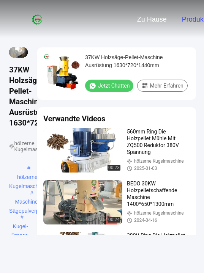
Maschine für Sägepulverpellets (30, 202)
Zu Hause (152, 19)
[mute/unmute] (19, 48)
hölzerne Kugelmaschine (27, 178)
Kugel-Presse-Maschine (20, 227)
